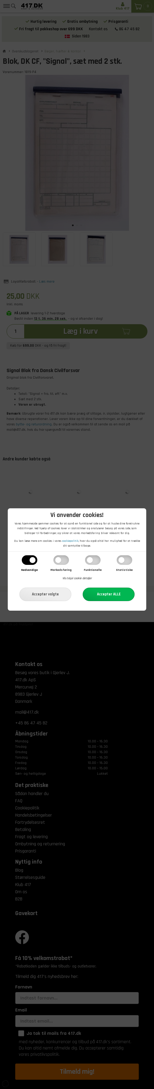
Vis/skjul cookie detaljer (77, 578)
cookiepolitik (70, 541)
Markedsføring (61, 570)
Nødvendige (29, 570)
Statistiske (124, 570)
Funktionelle (93, 570)
